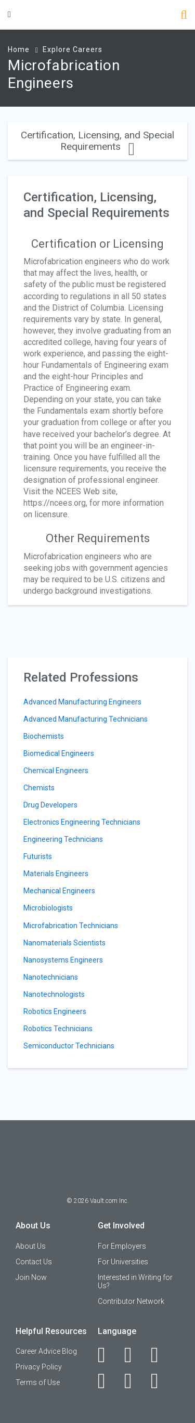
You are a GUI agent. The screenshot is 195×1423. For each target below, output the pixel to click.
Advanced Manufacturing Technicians (85, 719)
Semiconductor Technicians (68, 1046)
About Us (31, 1246)
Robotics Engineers (54, 1011)
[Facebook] (107, 1355)
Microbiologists (48, 908)
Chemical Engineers (55, 770)
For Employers (122, 1246)
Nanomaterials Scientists (64, 943)
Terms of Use (38, 1382)
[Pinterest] (134, 1381)
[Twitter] (160, 1355)
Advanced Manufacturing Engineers (82, 702)
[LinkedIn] (134, 1355)
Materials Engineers (55, 873)
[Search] (183, 16)
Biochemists (43, 736)
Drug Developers (50, 805)
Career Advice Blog (46, 1351)
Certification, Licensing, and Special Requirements (97, 140)
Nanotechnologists (54, 994)
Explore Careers (72, 49)
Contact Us (34, 1262)
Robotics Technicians (58, 1028)
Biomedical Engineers (58, 753)
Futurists (37, 856)
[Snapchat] (160, 1381)
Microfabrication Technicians (70, 925)
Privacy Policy (39, 1367)
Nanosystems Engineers (63, 960)
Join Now (31, 1277)
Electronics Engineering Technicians (81, 822)
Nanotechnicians (50, 977)
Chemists (39, 788)
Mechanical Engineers (59, 891)
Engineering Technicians (63, 839)
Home (19, 49)
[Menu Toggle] (9, 14)
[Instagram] (107, 1381)
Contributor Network (131, 1301)
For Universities (123, 1262)
